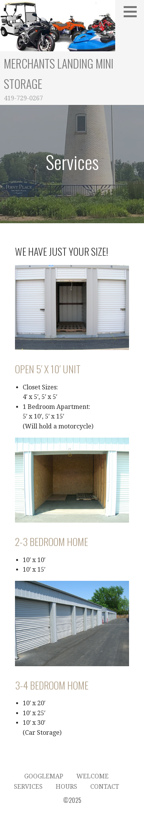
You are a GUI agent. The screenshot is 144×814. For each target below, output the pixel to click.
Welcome (92, 776)
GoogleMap (43, 776)
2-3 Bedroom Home (51, 541)
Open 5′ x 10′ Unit (48, 368)
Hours (66, 786)
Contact (104, 786)
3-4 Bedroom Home (51, 685)
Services (28, 786)
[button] (133, 11)
